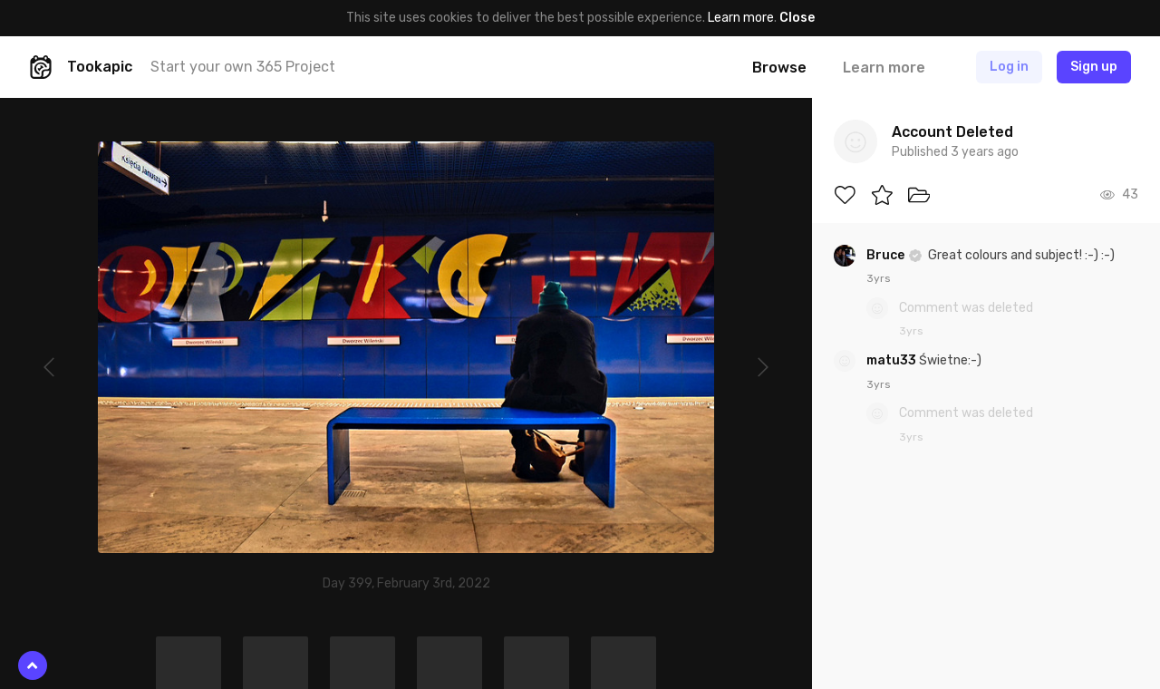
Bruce (886, 255)
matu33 (892, 360)
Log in (1009, 66)
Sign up (1093, 66)
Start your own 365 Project (242, 66)
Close (797, 17)
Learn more (741, 17)
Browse (779, 67)
